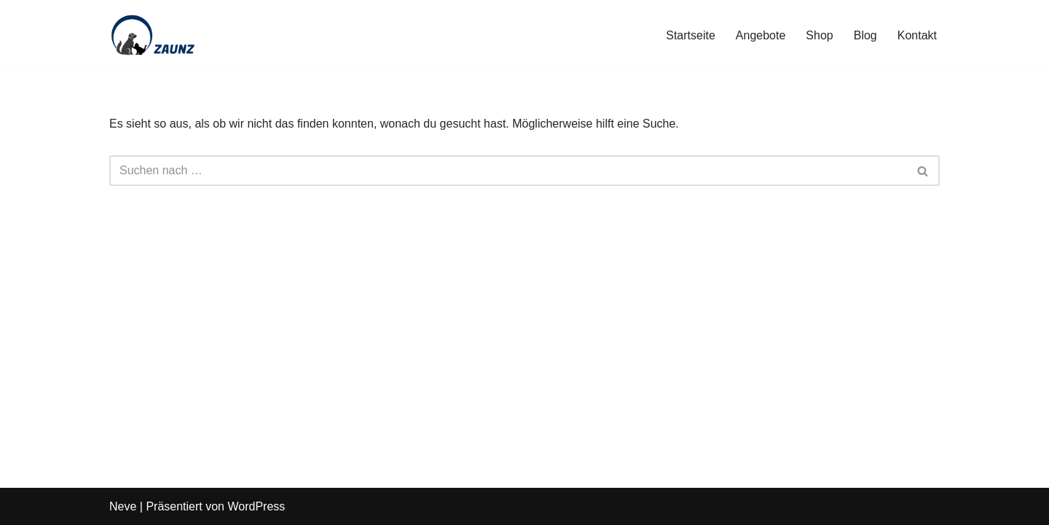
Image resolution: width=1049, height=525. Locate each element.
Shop (819, 35)
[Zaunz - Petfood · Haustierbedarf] (153, 35)
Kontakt (917, 35)
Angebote (761, 35)
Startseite (690, 35)
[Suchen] (508, 170)
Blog (865, 35)
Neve (122, 506)
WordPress (256, 506)
